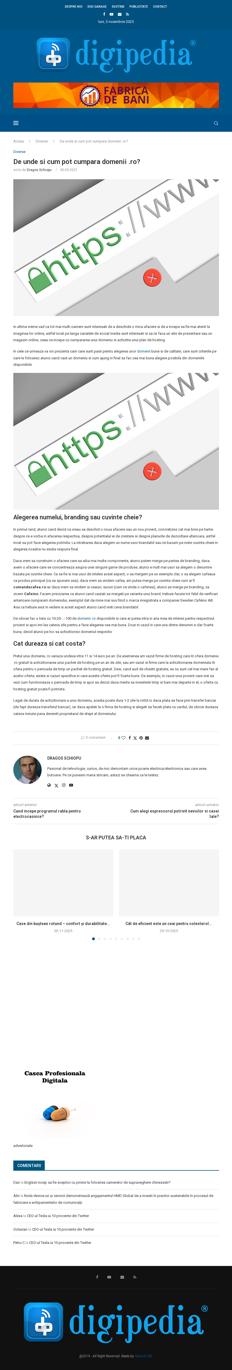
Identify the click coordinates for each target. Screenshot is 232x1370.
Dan (16, 1182)
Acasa (18, 141)
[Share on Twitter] (135, 738)
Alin (16, 1196)
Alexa (17, 1216)
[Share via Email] (147, 738)
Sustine (118, 6)
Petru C (19, 1243)
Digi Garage (97, 6)
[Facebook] (104, 14)
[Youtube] (111, 14)
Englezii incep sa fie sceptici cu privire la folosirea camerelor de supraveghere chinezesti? (97, 1182)
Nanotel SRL (144, 1356)
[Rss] (127, 14)
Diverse (42, 141)
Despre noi (73, 6)
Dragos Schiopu (39, 170)
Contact (160, 6)
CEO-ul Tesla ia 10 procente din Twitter (58, 1216)
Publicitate (138, 6)
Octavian (20, 1229)
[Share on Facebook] (130, 738)
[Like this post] (123, 738)
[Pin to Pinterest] (141, 738)
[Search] (216, 123)
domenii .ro (86, 618)
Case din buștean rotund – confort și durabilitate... (63, 923)
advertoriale (23, 1146)
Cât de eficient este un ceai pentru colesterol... (168, 923)
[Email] (120, 14)
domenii (143, 351)
